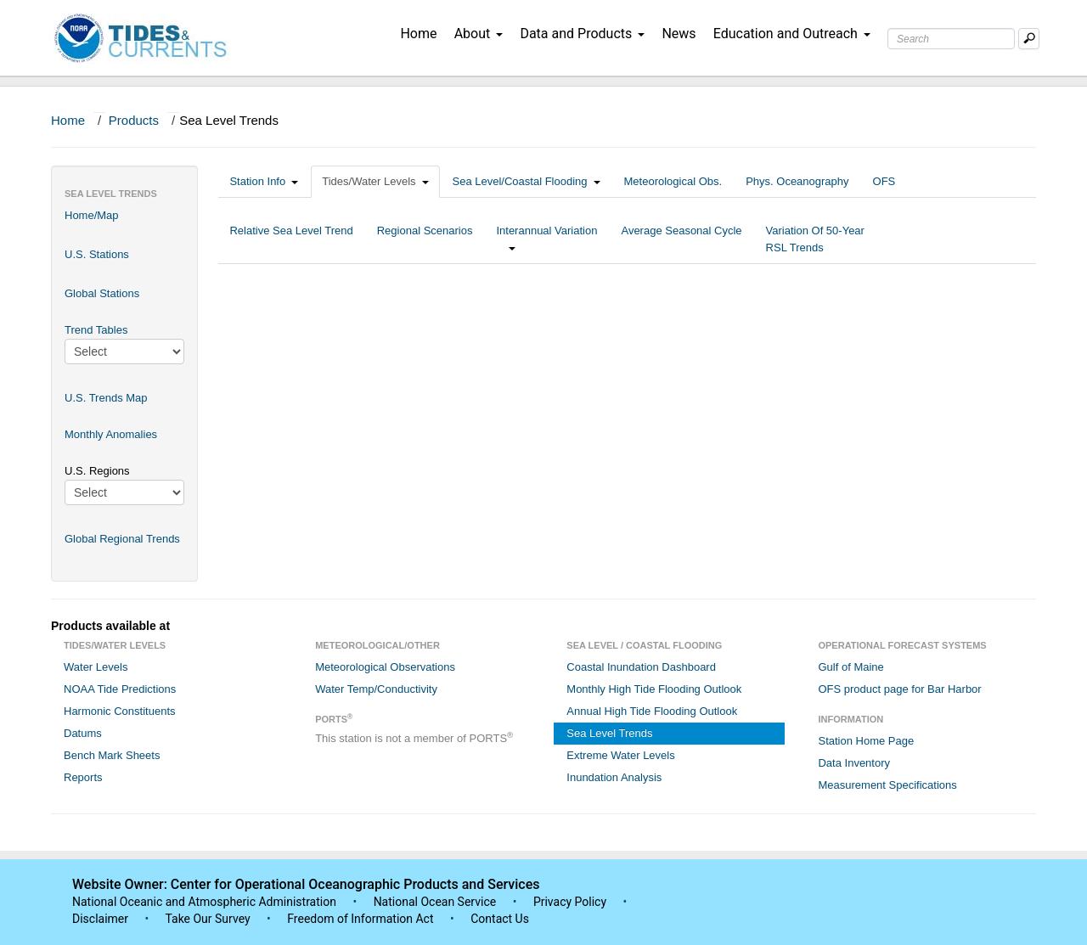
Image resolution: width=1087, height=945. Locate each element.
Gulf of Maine (850, 667)
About (479, 33)
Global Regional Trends (122, 538)
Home (418, 33)
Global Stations (102, 293)
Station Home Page (866, 740)
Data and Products (582, 33)
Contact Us (499, 918)
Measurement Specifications (887, 785)
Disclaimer (100, 918)
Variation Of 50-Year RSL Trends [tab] (815, 239)
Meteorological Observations (385, 667)
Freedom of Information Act (360, 918)
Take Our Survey (209, 918)
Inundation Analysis (614, 777)
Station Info (263, 181)
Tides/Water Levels (375, 181)
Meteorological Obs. (673, 181)
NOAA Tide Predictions (120, 689)
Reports (83, 777)
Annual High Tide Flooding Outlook (651, 711)
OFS (884, 181)
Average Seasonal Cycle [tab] (681, 239)
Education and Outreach (791, 33)
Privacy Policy (569, 901)
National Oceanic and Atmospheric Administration (204, 901)
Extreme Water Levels (620, 755)
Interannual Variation (546, 239)
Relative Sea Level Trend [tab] (290, 239)
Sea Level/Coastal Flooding (526, 181)
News (679, 33)
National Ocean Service (435, 901)
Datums (83, 733)
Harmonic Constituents (120, 711)
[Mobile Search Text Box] (1028, 38)
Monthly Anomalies (111, 434)
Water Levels (95, 667)
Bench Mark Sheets (112, 755)
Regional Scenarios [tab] (425, 239)
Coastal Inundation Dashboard (641, 667)
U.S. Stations (97, 254)
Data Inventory (854, 763)
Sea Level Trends (609, 733)
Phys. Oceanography (797, 181)
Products (134, 120)
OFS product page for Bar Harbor (899, 689)
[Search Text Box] (951, 38)
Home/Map (92, 215)
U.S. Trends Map (106, 397)
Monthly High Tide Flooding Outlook (653, 689)
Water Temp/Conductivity (376, 689)
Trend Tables (96, 329)
